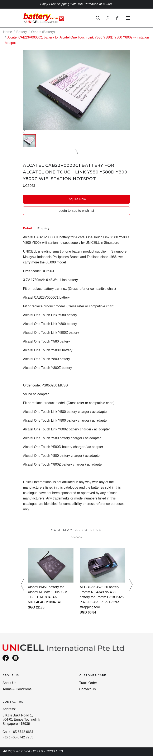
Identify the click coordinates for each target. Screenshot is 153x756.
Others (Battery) (43, 32)
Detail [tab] (27, 228)
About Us (9, 683)
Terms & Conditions (17, 689)
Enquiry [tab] (43, 228)
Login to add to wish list (76, 210)
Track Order (88, 683)
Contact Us (87, 689)
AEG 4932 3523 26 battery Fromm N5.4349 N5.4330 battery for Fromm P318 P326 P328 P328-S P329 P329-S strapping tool (102, 597)
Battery (21, 32)
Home (7, 32)
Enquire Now (76, 199)
